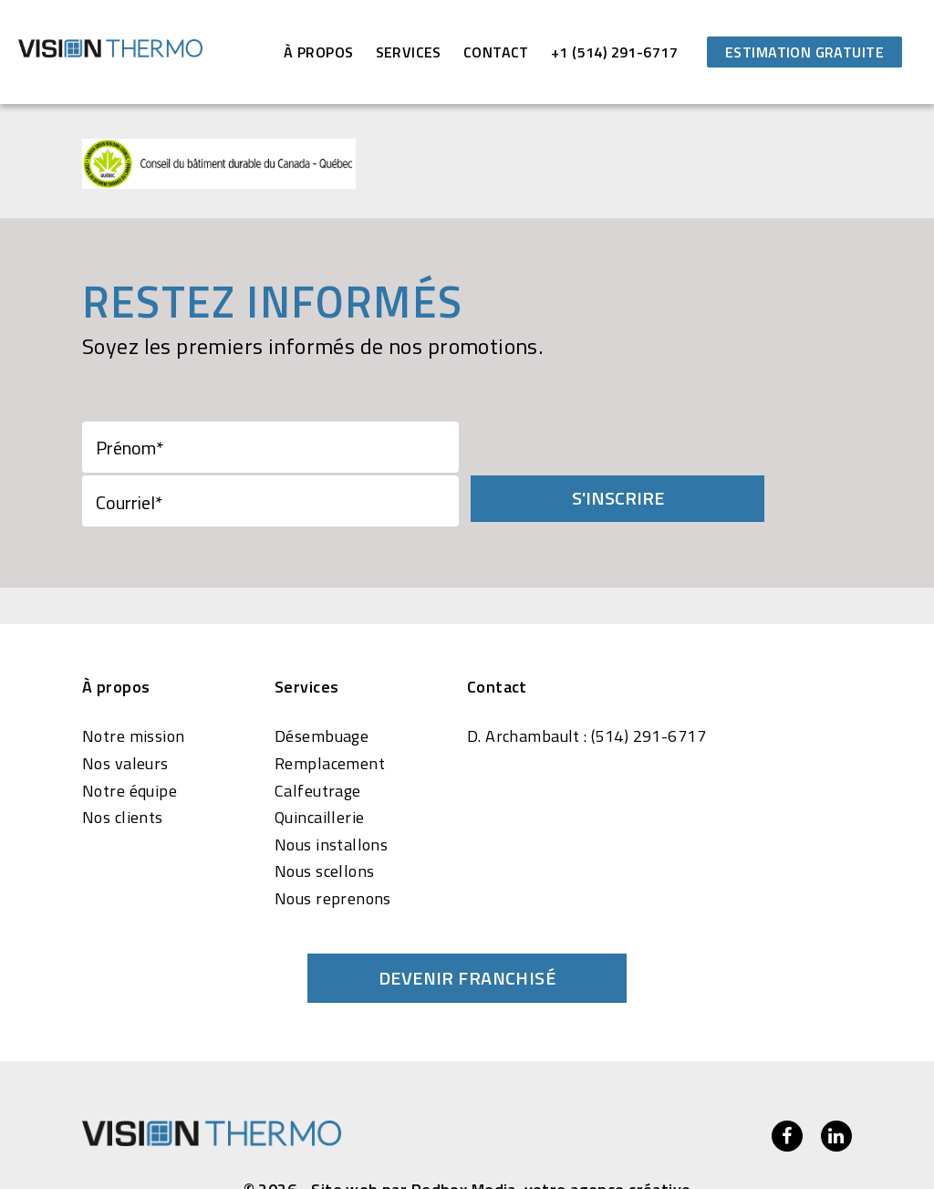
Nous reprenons (333, 844)
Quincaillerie (319, 763)
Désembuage (321, 682)
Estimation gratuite (804, 52)
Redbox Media (463, 1134)
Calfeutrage (318, 735)
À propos (318, 52)
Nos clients (122, 763)
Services (408, 52)
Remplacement (330, 709)
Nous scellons (324, 817)
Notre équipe (129, 735)
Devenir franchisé (467, 922)
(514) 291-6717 (648, 682)
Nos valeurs (125, 709)
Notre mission (133, 682)
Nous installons (331, 790)
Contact (496, 52)
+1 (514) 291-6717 (614, 52)
